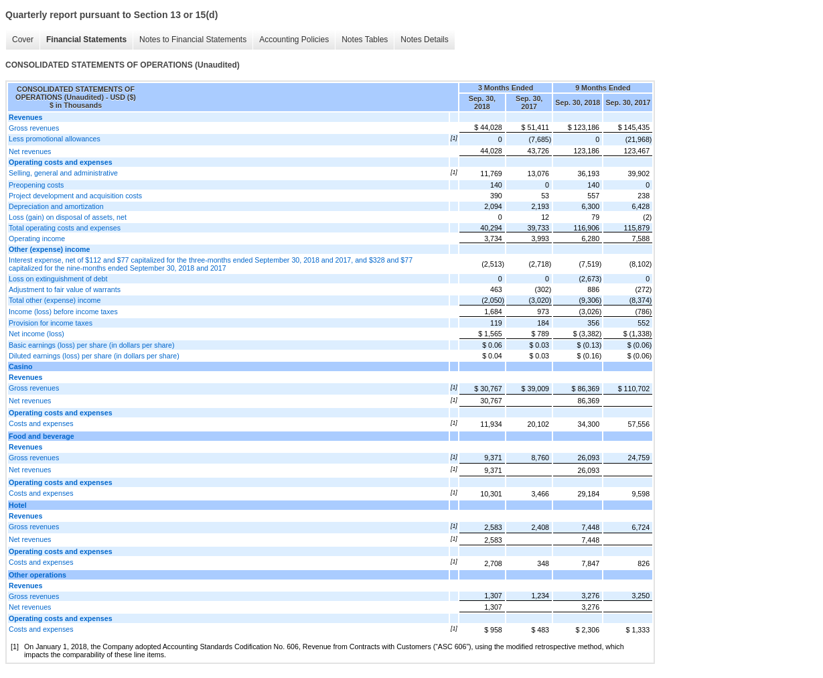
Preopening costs (36, 185)
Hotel (18, 505)
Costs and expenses (41, 423)
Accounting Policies (294, 39)
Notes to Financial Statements (192, 39)
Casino (21, 366)
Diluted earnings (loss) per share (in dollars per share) (94, 356)
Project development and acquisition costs (75, 196)
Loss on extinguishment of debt (58, 279)
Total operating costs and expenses (65, 228)
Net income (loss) (36, 334)
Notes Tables (365, 39)
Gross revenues (34, 128)
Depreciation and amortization (56, 206)
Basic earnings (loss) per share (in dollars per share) (92, 345)
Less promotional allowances (54, 139)
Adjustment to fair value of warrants (65, 289)
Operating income (37, 238)
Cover (22, 39)
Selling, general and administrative (63, 173)
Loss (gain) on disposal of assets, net (68, 217)
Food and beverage (41, 436)
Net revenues (30, 151)
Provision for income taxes (50, 323)
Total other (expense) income (54, 300)
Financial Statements (86, 39)
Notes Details (424, 39)
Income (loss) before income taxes (63, 312)
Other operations (37, 575)
